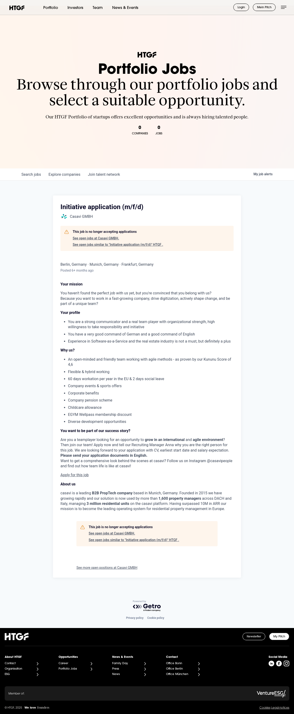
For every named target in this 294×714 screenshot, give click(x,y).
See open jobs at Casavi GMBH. (96, 238)
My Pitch (279, 636)
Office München (177, 674)
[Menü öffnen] (283, 7)
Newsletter (254, 636)
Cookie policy (155, 618)
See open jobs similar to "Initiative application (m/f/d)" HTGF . (118, 244)
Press (115, 668)
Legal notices (280, 707)
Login (241, 7)
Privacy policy (134, 618)
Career (63, 663)
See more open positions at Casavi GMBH (106, 568)
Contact (10, 663)
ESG (7, 674)
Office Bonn (174, 663)
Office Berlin (174, 668)
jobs (31, 174)
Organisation (13, 668)
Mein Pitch (264, 7)
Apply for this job (74, 475)
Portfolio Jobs (68, 668)
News (116, 674)
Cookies (264, 707)
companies (64, 174)
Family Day (120, 663)
